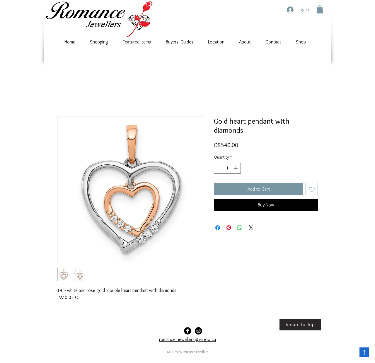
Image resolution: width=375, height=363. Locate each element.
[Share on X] (251, 227)
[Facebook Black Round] (187, 331)
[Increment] (236, 168)
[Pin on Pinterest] (228, 227)
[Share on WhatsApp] (239, 227)
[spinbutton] (227, 168)
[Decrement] (218, 168)
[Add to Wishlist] (312, 189)
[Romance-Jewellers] (198, 331)
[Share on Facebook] (217, 227)
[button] (319, 9)
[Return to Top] (300, 324)
